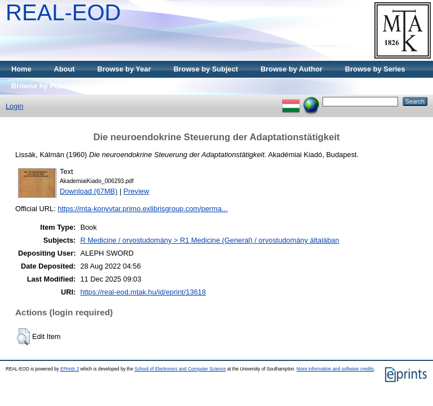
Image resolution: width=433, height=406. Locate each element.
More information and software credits (335, 369)
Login (14, 106)
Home (21, 69)
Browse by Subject (206, 69)
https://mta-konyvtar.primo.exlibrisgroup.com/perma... (143, 208)
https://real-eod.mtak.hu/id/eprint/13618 (143, 292)
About (64, 69)
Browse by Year (124, 69)
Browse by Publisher (47, 86)
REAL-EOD (63, 12)
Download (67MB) (88, 191)
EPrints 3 (69, 369)
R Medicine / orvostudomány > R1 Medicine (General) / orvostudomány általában (209, 240)
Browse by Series (375, 69)
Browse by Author (291, 69)
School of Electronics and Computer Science (180, 369)
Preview (136, 191)
